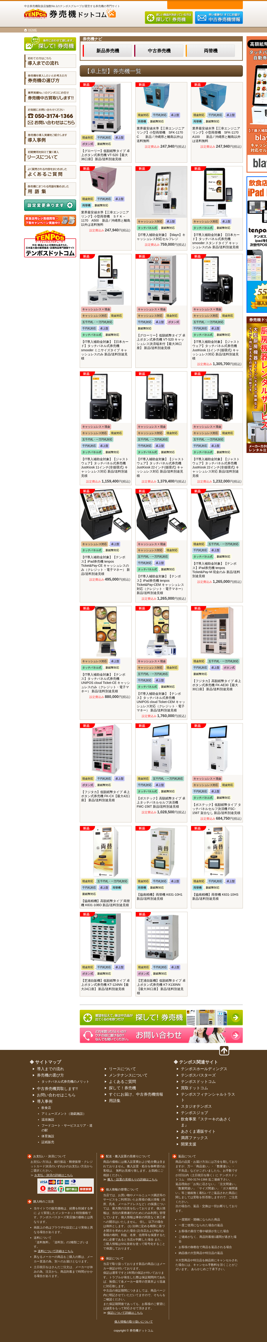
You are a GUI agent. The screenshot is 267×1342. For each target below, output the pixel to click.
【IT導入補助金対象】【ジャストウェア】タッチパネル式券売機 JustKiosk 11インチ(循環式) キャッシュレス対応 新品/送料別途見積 (216, 350)
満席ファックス (194, 1138)
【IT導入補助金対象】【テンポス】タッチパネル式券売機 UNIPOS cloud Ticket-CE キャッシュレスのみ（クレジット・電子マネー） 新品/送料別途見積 (105, 683)
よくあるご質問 (122, 1081)
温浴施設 (47, 1119)
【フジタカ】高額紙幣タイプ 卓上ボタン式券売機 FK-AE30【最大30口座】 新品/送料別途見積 (216, 685)
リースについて (122, 1069)
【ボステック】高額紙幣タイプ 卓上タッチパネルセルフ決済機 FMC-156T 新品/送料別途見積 (161, 802)
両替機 (211, 50)
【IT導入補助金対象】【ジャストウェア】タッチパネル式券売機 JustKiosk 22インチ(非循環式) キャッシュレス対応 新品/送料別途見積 (216, 467)
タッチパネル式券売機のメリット (65, 1081)
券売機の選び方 (50, 1075)
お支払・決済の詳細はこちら (53, 1175)
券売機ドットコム (77, 14)
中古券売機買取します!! (57, 1089)
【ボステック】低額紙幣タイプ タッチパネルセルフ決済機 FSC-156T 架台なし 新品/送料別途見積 (216, 809)
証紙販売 (47, 1142)
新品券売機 (107, 50)
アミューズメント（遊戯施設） (63, 1113)
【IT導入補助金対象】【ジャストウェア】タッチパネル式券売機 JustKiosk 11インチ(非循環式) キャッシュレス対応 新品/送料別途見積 (104, 467)
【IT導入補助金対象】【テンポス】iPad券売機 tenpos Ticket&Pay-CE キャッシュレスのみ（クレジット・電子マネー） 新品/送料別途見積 (105, 565)
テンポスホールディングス (204, 1069)
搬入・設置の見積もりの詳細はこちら (132, 1179)
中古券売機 (159, 50)
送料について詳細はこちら (55, 1251)
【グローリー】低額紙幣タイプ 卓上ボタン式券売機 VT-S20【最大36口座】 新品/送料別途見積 (105, 155)
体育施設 (47, 1136)
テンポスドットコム (198, 1081)
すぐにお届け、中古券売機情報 (136, 1094)
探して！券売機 (122, 1088)
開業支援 (188, 1144)
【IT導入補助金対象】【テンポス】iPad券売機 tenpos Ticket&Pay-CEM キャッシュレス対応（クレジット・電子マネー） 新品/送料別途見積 (161, 584)
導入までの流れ (50, 1069)
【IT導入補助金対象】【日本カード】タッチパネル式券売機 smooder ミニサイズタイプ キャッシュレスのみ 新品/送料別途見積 (104, 350)
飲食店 (46, 1107)
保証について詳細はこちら (125, 1312)
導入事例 (44, 1101)
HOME (32, 30)
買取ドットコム (194, 1088)
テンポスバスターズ (198, 1075)
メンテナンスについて (128, 1075)
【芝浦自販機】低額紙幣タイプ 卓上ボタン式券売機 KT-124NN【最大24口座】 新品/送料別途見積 (105, 985)
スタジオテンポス (196, 1106)
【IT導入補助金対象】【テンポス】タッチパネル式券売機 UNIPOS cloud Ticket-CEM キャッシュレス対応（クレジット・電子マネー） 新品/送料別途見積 (161, 702)
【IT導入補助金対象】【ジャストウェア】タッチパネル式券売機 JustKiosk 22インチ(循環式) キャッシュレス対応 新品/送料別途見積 (160, 467)
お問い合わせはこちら (56, 1095)
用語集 (115, 1101)
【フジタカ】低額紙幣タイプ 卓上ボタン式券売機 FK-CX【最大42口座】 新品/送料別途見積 (105, 796)
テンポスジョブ (194, 1113)
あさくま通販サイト (198, 1131)
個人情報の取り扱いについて (133, 1321)
